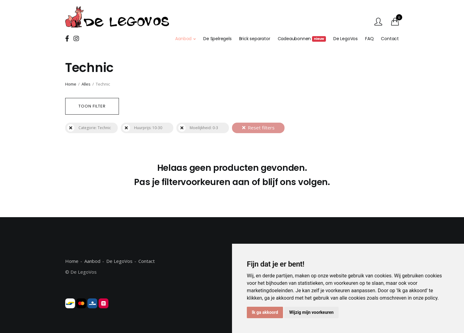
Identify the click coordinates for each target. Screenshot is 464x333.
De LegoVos (345, 39)
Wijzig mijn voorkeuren (311, 312)
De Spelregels (217, 39)
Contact (390, 39)
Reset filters (258, 127)
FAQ (369, 39)
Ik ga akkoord (265, 312)
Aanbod (183, 39)
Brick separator (254, 39)
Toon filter (92, 106)
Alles (86, 84)
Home (70, 84)
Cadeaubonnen (302, 39)
